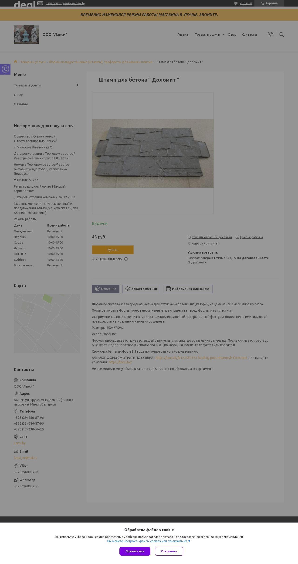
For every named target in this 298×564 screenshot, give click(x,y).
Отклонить (169, 551)
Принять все (134, 551)
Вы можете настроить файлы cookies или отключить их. (147, 541)
